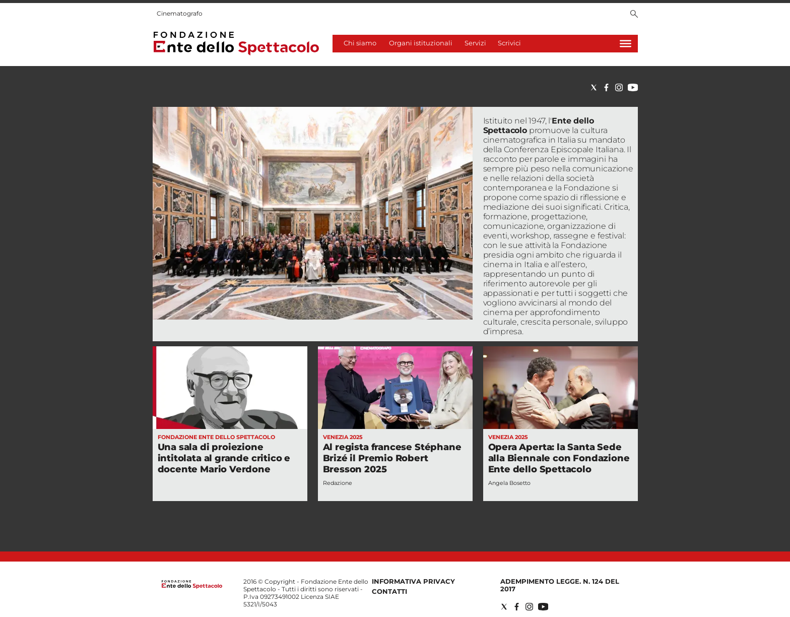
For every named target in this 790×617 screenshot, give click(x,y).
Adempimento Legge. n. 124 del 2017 (559, 585)
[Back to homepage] (192, 586)
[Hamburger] (625, 43)
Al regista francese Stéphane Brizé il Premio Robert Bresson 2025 (392, 458)
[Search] (634, 14)
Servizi (475, 43)
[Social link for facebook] (606, 87)
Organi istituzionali (420, 43)
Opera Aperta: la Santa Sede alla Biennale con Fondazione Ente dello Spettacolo (559, 458)
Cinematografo (180, 13)
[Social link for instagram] (619, 87)
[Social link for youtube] (633, 87)
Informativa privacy (413, 581)
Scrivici (509, 43)
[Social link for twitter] (594, 87)
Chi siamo (360, 43)
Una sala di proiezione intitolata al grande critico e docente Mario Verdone (224, 458)
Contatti (389, 591)
